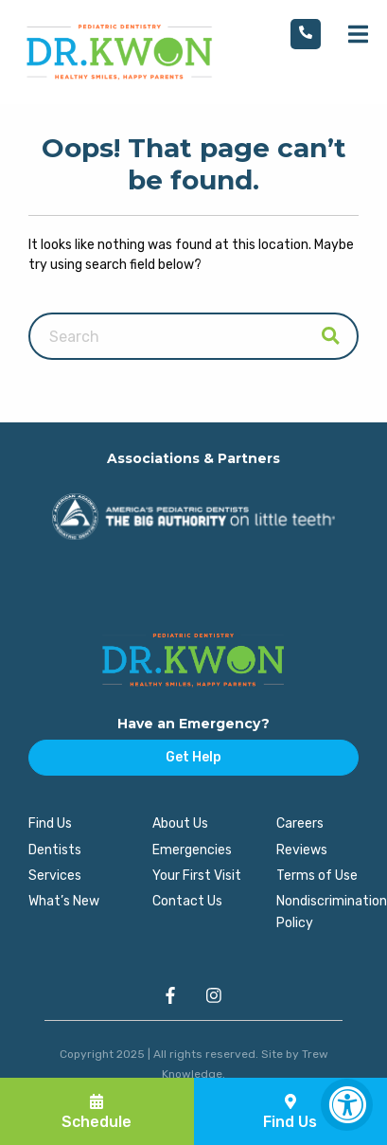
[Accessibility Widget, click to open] (347, 1105)
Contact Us (187, 901)
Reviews (301, 850)
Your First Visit (196, 876)
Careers (300, 823)
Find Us (50, 823)
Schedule (97, 1112)
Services (54, 876)
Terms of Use (317, 876)
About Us (180, 823)
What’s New (63, 901)
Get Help (193, 757)
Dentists (54, 850)
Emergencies (192, 850)
